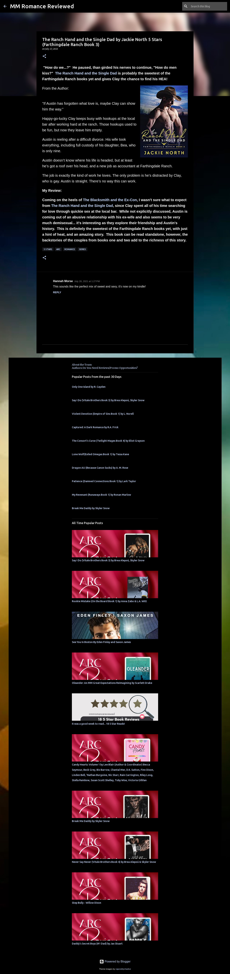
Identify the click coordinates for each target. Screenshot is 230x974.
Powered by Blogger (115, 961)
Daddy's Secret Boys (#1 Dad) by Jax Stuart (97, 943)
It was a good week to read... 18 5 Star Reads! (98, 723)
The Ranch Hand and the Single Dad (86, 73)
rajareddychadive (123, 969)
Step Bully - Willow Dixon (86, 902)
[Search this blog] (208, 6)
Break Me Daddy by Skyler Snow (91, 508)
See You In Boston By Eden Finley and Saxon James (101, 642)
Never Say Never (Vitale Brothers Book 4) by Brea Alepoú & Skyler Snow (114, 861)
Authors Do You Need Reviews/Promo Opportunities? (105, 368)
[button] (44, 56)
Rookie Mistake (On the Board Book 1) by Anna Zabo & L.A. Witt (109, 601)
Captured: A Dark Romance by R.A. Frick (95, 427)
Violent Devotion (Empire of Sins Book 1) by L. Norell (103, 413)
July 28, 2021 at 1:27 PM (87, 281)
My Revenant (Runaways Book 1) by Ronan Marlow (101, 494)
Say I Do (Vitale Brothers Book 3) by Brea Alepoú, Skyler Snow (108, 400)
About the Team (82, 364)
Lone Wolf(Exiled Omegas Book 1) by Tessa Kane (100, 454)
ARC (58, 249)
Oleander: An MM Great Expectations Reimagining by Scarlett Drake (112, 682)
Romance (70, 249)
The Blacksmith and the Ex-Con (110, 200)
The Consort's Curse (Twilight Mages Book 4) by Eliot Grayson (108, 440)
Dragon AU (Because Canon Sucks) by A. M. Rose (100, 467)
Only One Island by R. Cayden (88, 386)
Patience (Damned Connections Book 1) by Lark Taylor (104, 481)
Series (82, 249)
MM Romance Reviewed (42, 6)
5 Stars (48, 249)
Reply (57, 292)
